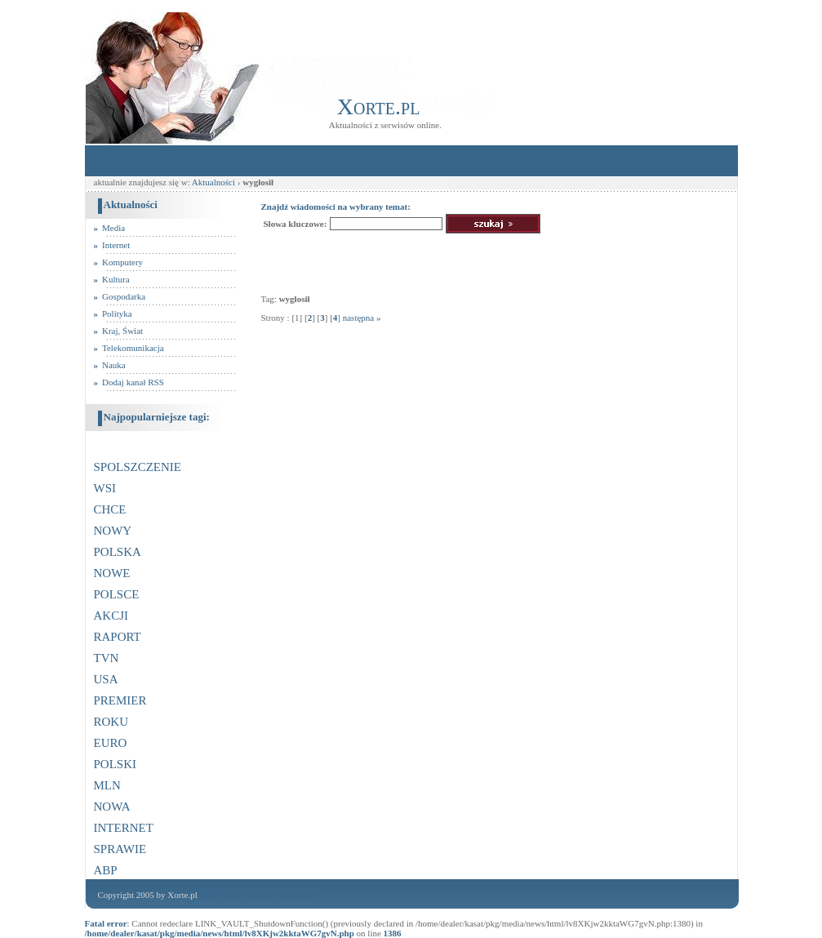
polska (117, 550)
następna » (362, 317)
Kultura (116, 279)
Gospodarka (123, 296)
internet (123, 826)
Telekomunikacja (133, 348)
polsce (117, 592)
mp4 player (299, 895)
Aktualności (215, 182)
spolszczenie (138, 465)
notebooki (259, 895)
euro (110, 741)
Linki (209, 895)
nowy (113, 528)
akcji (111, 613)
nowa (112, 804)
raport (117, 635)
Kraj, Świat (122, 331)
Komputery (122, 262)
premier (120, 698)
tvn (106, 656)
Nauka (114, 365)
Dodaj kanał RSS (133, 382)
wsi (105, 486)
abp (106, 868)
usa (106, 677)
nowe (112, 571)
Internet (116, 245)
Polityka (117, 313)
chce (110, 507)
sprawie (120, 847)
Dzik (229, 895)
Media (113, 228)
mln (107, 783)
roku (111, 719)
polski (115, 762)
